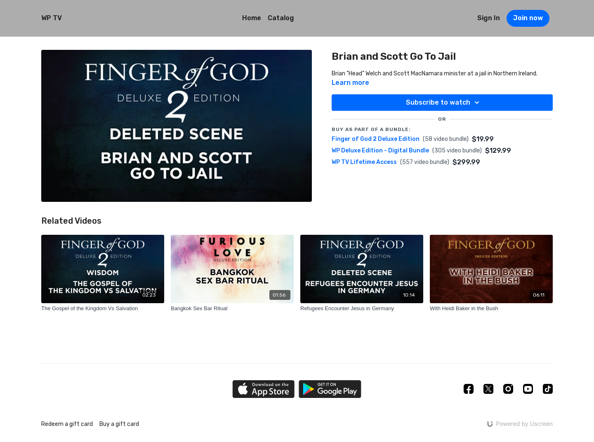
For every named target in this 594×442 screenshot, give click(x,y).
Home (251, 18)
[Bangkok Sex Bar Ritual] (232, 308)
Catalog (281, 18)
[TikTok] (548, 389)
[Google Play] (330, 389)
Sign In (488, 18)
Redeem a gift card (67, 424)
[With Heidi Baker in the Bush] (491, 308)
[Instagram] (508, 389)
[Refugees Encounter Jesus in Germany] (361, 308)
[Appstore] (263, 389)
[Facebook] (469, 389)
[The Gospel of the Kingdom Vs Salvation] (102, 308)
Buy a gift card (119, 424)
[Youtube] (528, 389)
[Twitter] (488, 389)
